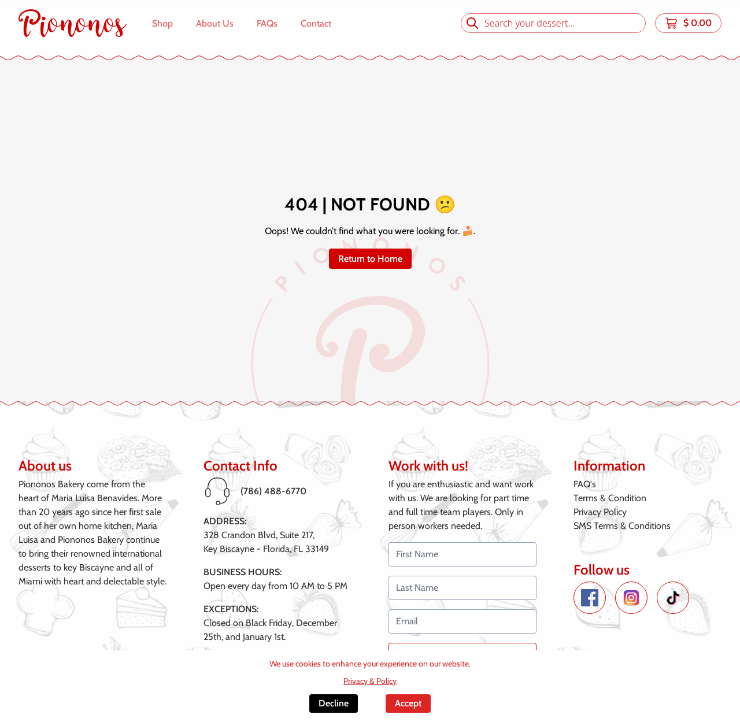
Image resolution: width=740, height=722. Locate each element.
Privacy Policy (600, 511)
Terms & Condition (610, 498)
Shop (162, 23)
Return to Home (370, 258)
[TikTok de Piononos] (673, 598)
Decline (334, 703)
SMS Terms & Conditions (622, 525)
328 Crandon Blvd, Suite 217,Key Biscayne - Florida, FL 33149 (266, 542)
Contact (316, 23)
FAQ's (585, 484)
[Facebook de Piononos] (590, 598)
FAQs (267, 23)
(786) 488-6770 (273, 491)
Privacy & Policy (370, 681)
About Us (215, 23)
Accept (408, 703)
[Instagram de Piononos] (631, 598)
